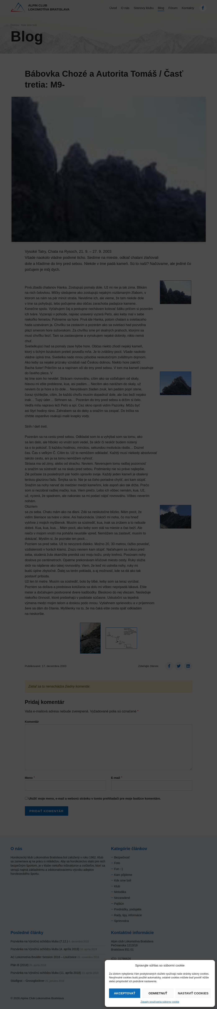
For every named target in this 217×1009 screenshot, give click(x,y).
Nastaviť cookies (193, 993)
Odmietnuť (158, 993)
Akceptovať (124, 993)
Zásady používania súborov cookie (160, 1001)
